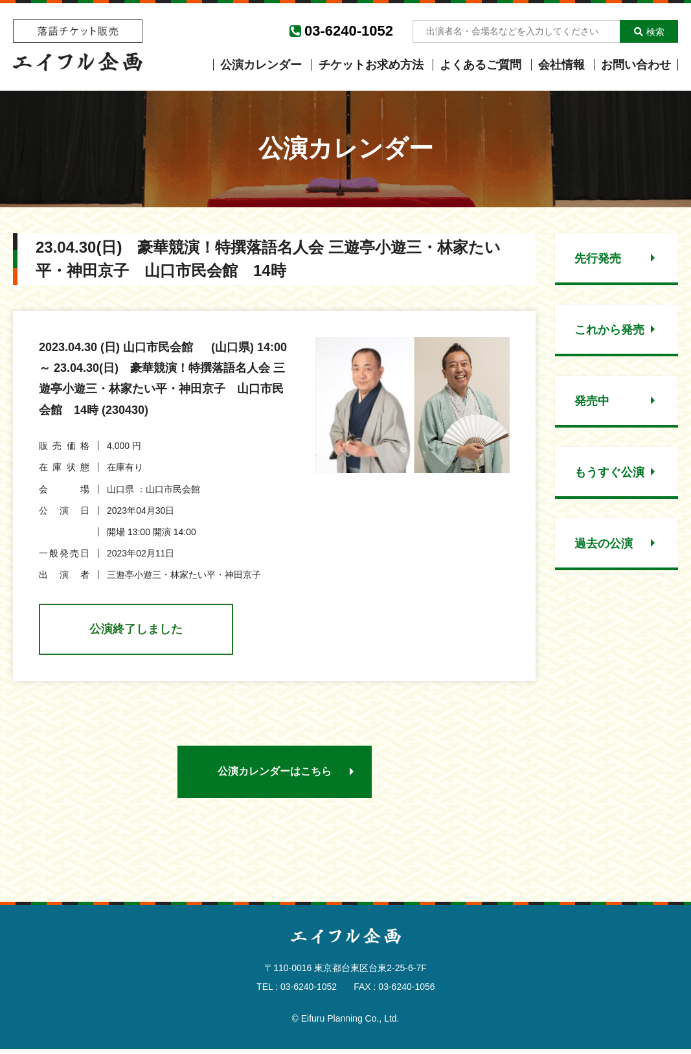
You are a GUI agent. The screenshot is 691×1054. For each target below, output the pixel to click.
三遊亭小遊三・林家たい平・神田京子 (184, 574)
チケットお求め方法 (371, 64)
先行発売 (597, 258)
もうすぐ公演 (609, 472)
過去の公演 (603, 543)
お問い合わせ (636, 64)
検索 (649, 32)
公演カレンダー (261, 64)
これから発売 (609, 329)
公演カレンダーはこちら (275, 775)
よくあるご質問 (480, 64)
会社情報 (561, 64)
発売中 (591, 401)
